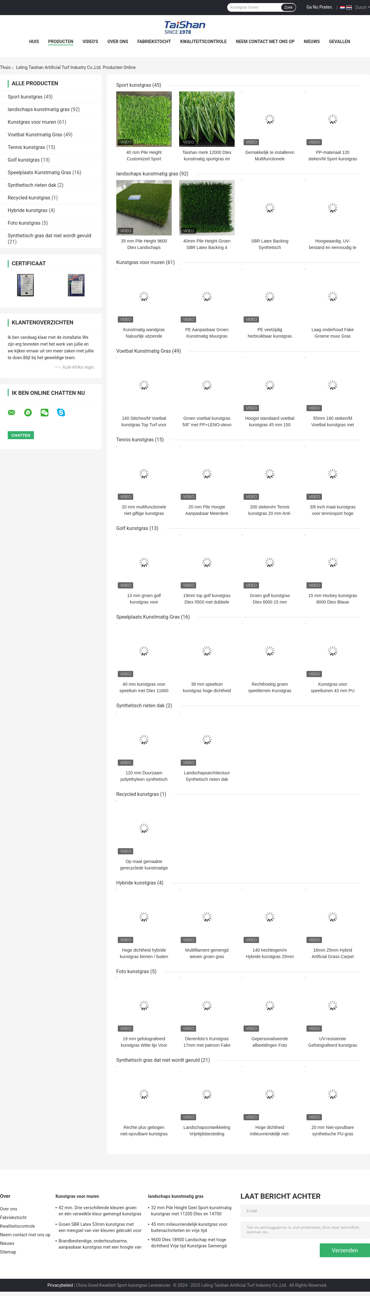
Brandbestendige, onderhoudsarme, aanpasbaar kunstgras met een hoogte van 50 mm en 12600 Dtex (100, 1244)
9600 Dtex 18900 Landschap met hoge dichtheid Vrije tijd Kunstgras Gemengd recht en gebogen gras (189, 1243)
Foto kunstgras (24, 223)
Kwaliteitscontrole (203, 41)
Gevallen (339, 41)
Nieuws (312, 41)
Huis (34, 41)
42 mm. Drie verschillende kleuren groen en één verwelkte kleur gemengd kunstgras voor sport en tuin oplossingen (100, 1211)
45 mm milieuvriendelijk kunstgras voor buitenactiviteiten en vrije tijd (189, 1227)
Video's (90, 41)
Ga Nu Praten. (319, 7)
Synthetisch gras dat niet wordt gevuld (49, 236)
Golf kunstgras (24, 160)
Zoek (288, 7)
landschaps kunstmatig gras (39, 109)
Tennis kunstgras (26, 147)
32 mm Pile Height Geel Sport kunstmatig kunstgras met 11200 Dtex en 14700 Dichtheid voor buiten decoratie (191, 1211)
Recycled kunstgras (29, 198)
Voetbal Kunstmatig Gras (35, 135)
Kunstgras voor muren (32, 122)
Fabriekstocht (154, 41)
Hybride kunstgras (27, 210)
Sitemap (8, 1252)
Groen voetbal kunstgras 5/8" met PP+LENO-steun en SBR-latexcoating (206, 425)
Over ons (117, 41)
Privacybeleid (60, 1285)
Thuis (5, 67)
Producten (60, 41)
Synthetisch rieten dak (32, 185)
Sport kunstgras (25, 97)
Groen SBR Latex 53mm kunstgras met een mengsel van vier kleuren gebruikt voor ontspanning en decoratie (100, 1228)
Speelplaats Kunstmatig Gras (39, 172)
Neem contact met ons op (265, 41)
